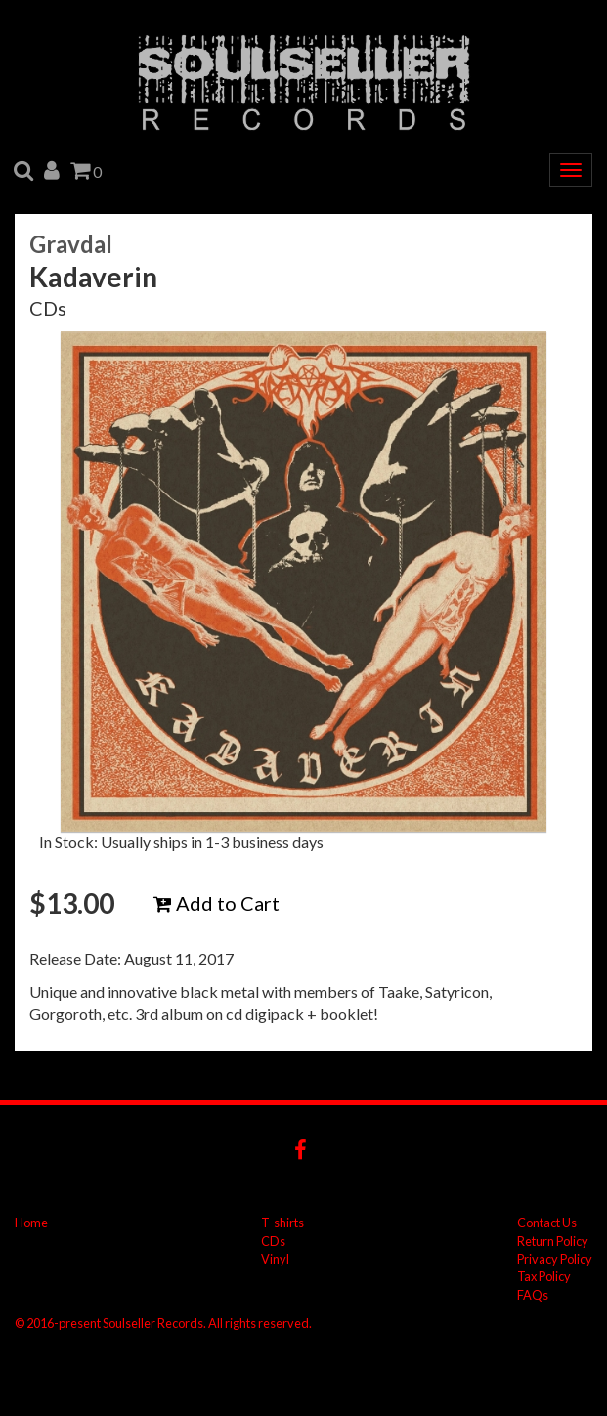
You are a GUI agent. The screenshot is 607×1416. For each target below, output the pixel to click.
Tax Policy (544, 1276)
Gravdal (70, 244)
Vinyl (275, 1258)
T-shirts (282, 1222)
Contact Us (547, 1222)
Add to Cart (216, 903)
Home (31, 1222)
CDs (273, 1241)
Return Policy (552, 1241)
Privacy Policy (554, 1258)
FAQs (532, 1295)
